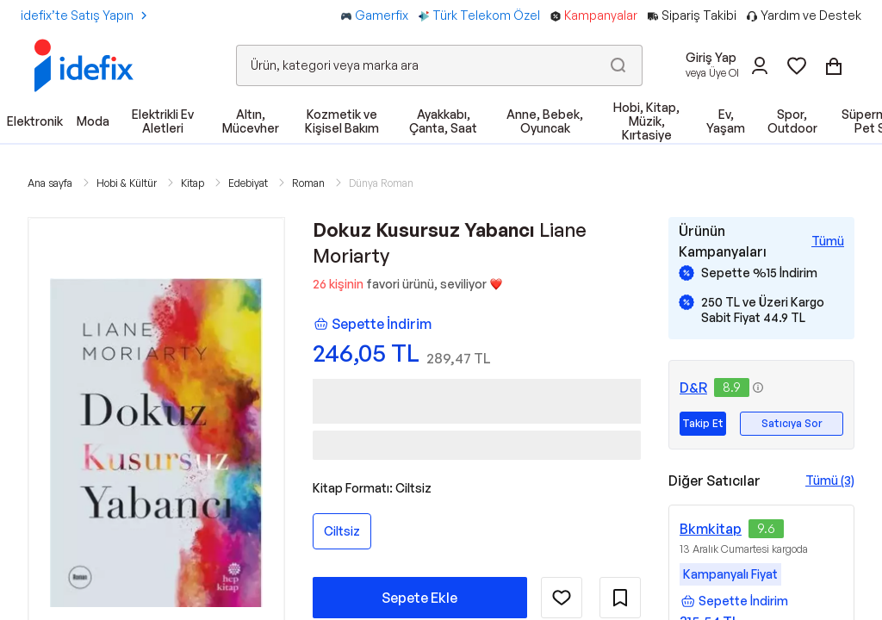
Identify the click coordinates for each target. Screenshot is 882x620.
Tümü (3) (829, 480)
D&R (693, 387)
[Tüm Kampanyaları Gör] (827, 241)
